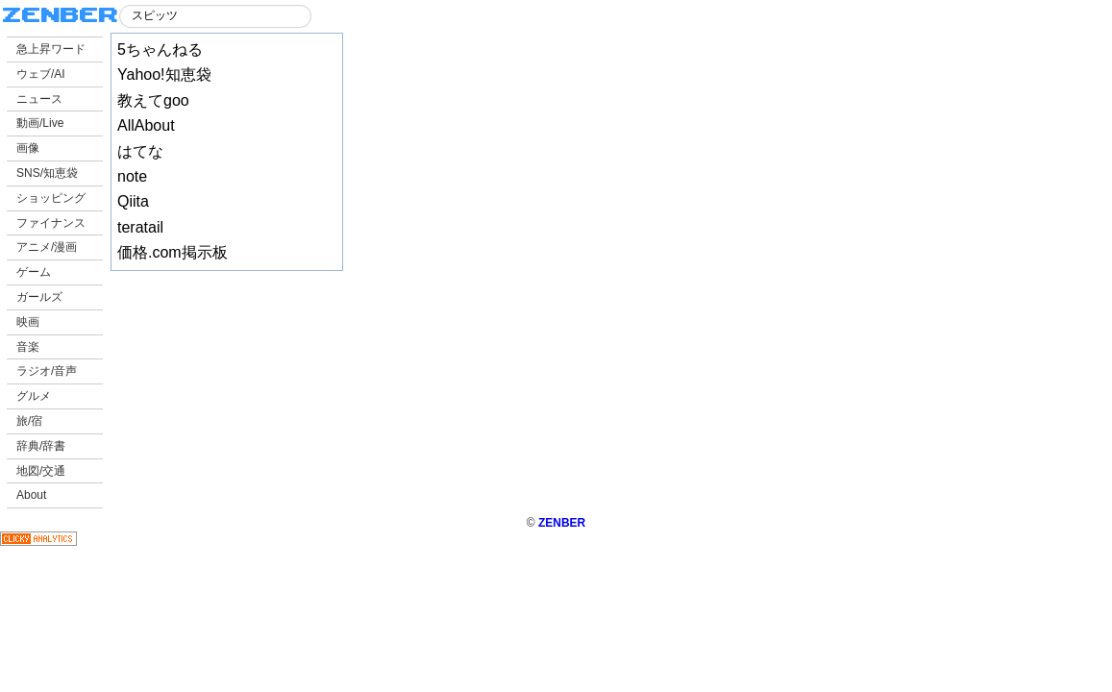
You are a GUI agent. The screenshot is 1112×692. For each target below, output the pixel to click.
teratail (140, 227)
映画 (27, 322)
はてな (140, 151)
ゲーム (33, 272)
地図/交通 (40, 471)
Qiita (133, 201)
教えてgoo (153, 100)
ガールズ (39, 297)
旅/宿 (29, 421)
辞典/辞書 (40, 446)
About (31, 495)
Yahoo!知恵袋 (164, 74)
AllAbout (146, 125)
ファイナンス (51, 223)
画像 (27, 148)
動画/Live (39, 123)
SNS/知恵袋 (47, 173)
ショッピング (51, 198)
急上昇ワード (51, 49)
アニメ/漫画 (46, 247)
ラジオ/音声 (46, 371)
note (132, 176)
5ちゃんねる (160, 49)
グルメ (33, 396)
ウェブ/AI (40, 74)
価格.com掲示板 (172, 252)
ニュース (39, 99)
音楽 (27, 347)
